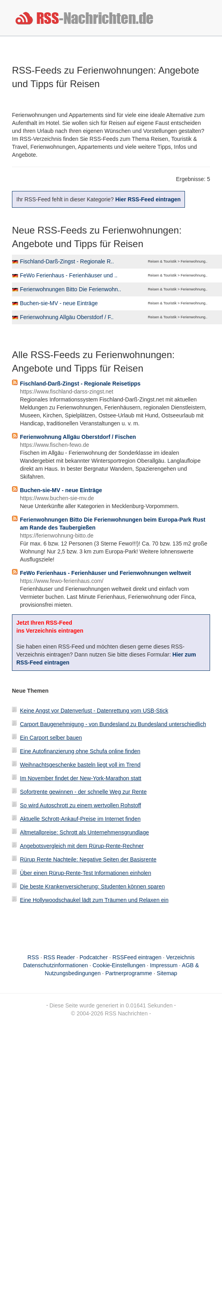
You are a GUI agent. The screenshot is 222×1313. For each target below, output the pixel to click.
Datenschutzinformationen (55, 965)
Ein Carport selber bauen (51, 737)
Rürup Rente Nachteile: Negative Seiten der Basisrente (88, 859)
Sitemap (167, 973)
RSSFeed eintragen (136, 957)
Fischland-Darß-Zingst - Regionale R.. (67, 261)
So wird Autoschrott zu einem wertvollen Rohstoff (80, 805)
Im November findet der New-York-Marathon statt (80, 778)
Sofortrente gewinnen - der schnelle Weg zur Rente (83, 792)
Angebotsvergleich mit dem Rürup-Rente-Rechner (81, 846)
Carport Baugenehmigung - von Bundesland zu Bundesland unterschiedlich (113, 724)
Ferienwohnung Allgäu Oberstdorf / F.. (67, 317)
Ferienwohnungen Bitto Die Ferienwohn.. (70, 289)
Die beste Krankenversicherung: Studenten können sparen (92, 886)
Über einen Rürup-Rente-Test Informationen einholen (85, 873)
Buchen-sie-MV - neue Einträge (59, 303)
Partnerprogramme (128, 973)
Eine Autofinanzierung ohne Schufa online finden (80, 751)
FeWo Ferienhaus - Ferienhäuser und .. (69, 275)
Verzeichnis (180, 957)
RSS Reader (59, 957)
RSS (33, 957)
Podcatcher (94, 957)
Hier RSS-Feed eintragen (148, 199)
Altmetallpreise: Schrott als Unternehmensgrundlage (84, 832)
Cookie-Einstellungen (118, 965)
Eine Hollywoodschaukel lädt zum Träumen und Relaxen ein (94, 900)
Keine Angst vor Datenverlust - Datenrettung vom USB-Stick (94, 710)
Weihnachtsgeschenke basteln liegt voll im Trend (80, 765)
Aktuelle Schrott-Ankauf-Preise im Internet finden (80, 819)
